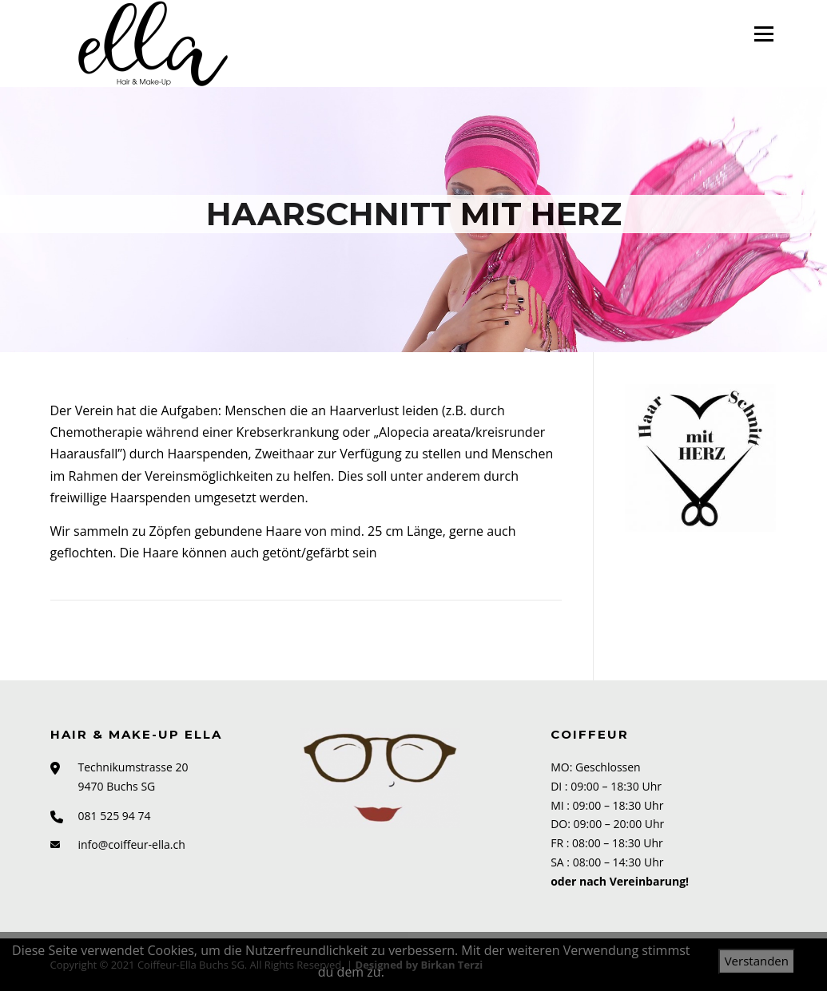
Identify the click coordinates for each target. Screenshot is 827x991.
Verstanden (757, 961)
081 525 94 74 (114, 815)
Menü (763, 33)
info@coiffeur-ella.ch (131, 844)
